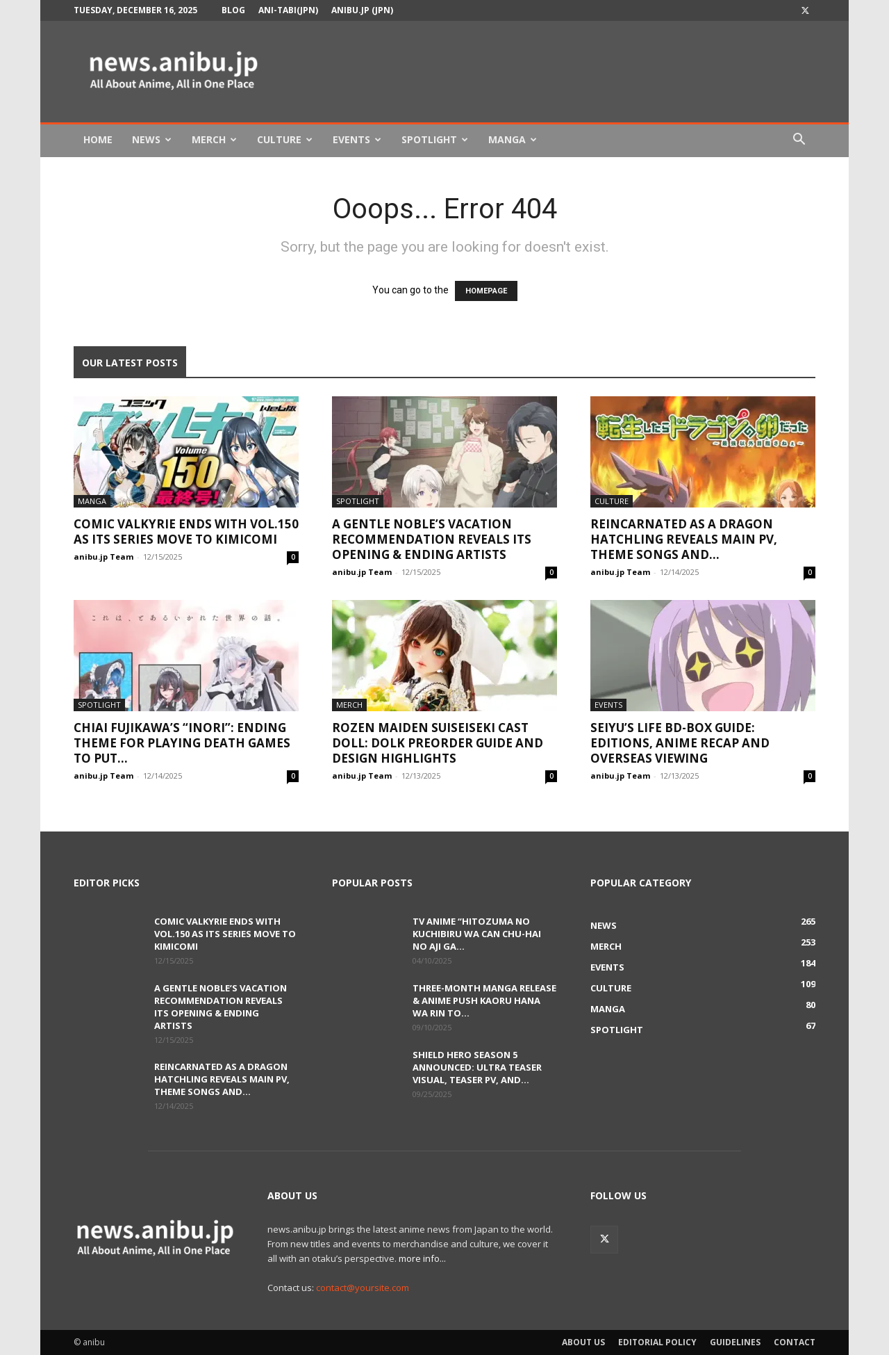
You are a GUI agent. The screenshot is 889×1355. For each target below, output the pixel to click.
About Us (583, 1342)
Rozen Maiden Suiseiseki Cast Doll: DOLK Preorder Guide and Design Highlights (437, 743)
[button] (798, 140)
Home (98, 139)
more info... (422, 1258)
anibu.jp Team (103, 556)
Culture (285, 139)
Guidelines (735, 1342)
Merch (214, 139)
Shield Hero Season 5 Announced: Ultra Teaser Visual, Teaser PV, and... (477, 1067)
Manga (512, 139)
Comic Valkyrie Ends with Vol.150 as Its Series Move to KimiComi (186, 531)
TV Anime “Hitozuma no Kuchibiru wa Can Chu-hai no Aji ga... (477, 933)
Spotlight (434, 139)
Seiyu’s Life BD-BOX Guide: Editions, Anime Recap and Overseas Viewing (680, 743)
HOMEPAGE (486, 290)
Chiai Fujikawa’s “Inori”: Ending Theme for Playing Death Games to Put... (182, 743)
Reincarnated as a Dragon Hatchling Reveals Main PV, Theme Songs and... (683, 539)
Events (357, 139)
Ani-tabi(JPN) (288, 10)
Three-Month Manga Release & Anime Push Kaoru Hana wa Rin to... (484, 1000)
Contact (794, 1342)
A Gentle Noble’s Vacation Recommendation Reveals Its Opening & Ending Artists (431, 539)
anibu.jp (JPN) (362, 10)
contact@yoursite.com (362, 1287)
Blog (233, 10)
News (152, 139)
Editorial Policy (657, 1342)
